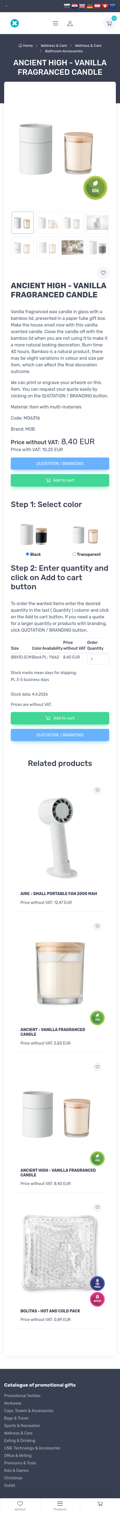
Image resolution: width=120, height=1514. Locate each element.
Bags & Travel (16, 1418)
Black (33, 554)
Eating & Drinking (19, 1440)
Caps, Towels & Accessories (28, 1410)
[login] (82, 23)
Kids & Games (16, 1470)
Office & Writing (18, 1455)
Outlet (9, 1485)
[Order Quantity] (98, 659)
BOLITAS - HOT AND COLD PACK (50, 1311)
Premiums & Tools (20, 1463)
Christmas (13, 1478)
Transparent (86, 554)
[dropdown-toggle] (109, 23)
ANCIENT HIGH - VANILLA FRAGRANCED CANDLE (58, 1173)
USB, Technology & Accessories (32, 1448)
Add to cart (60, 480)
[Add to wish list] (97, 790)
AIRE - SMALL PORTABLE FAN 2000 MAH (58, 893)
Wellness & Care (18, 1433)
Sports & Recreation (22, 1425)
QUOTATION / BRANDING (60, 463)
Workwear (13, 1403)
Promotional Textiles (22, 1396)
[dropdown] (5, 6)
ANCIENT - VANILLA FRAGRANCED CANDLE (52, 1032)
